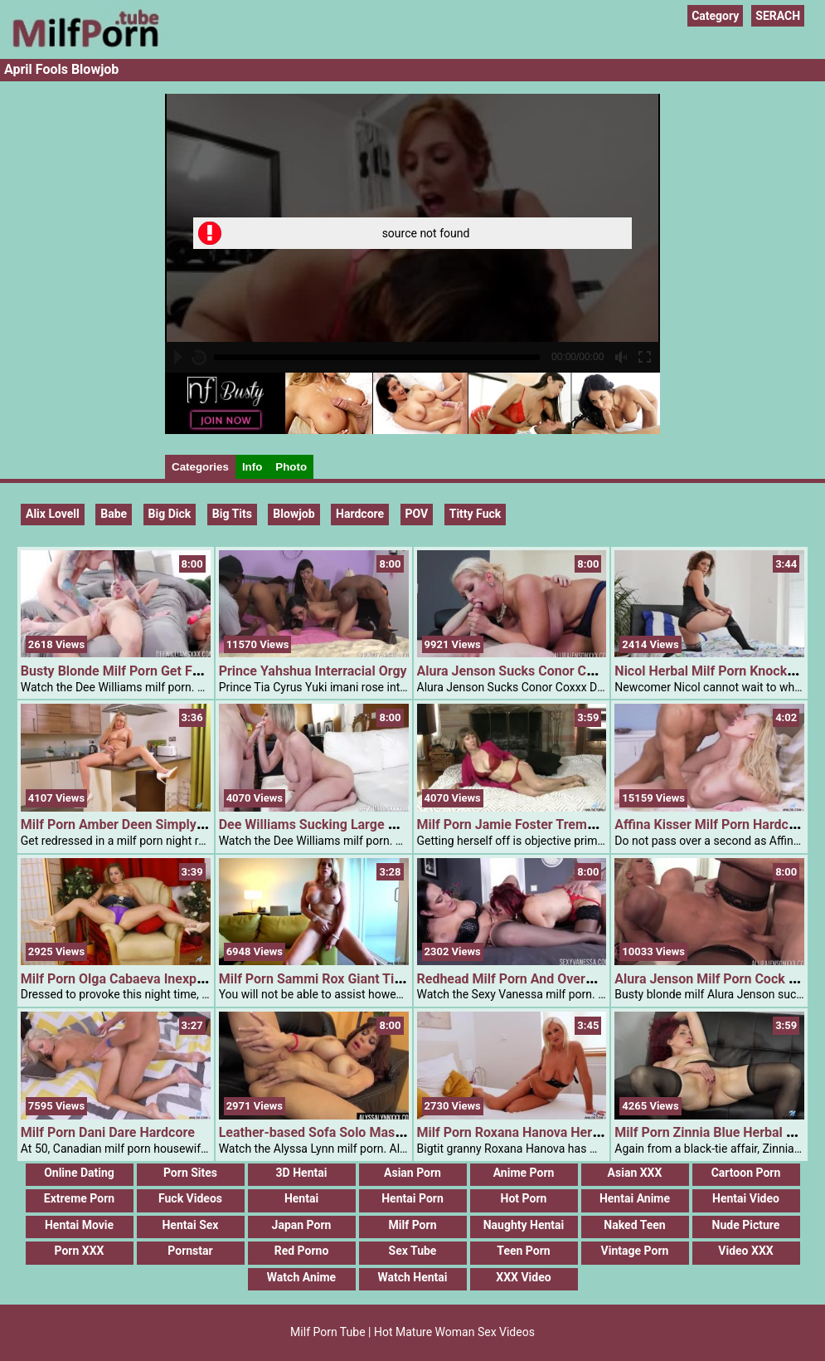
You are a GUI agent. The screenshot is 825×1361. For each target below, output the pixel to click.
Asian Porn (412, 1172)
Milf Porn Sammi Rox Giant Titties (320, 979)
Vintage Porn (635, 1250)
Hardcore (360, 513)
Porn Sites (190, 1172)
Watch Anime (301, 1277)
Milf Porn (413, 1225)
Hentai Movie (79, 1225)
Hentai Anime (634, 1198)
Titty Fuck (475, 513)
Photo (291, 467)
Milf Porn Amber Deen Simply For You (133, 824)
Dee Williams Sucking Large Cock (318, 824)
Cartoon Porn (746, 1172)
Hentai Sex (190, 1225)
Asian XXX (635, 1172)
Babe (113, 513)
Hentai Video (745, 1198)
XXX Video (523, 1277)
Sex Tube (413, 1250)
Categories (200, 467)
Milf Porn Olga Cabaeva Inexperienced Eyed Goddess (178, 979)
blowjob (293, 513)
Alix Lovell (53, 513)
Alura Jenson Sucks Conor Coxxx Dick (530, 671)
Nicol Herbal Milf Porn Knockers (709, 671)
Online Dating (79, 1172)
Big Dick (170, 513)
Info (252, 467)
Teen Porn (523, 1250)
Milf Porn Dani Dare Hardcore (108, 1132)
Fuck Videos (190, 1198)
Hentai (301, 1198)
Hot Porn (524, 1198)
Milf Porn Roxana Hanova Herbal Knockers (543, 1132)
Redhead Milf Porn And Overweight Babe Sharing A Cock (586, 979)
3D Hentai (302, 1172)
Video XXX (745, 1250)
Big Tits (232, 513)
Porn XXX (79, 1250)
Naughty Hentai (524, 1225)
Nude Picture (746, 1225)
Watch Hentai (412, 1277)
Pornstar (189, 1250)
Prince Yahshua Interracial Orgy (313, 671)
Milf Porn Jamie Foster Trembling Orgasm (542, 824)
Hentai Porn (412, 1198)
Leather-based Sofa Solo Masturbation (334, 1132)
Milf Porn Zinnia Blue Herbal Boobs (718, 1132)
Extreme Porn (79, 1198)
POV (417, 513)
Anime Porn (524, 1172)
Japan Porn (302, 1225)
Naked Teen (634, 1225)
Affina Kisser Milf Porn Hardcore (711, 824)
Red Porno (301, 1250)
